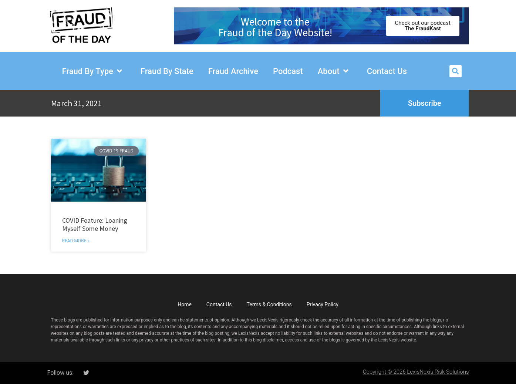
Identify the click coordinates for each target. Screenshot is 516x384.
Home (185, 304)
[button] (455, 71)
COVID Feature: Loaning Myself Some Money (94, 224)
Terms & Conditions (269, 304)
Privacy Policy (322, 304)
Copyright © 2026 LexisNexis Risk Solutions (416, 371)
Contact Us (219, 304)
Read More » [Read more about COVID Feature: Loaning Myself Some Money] (76, 240)
